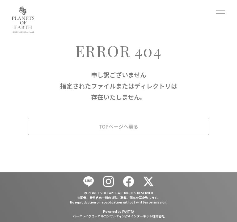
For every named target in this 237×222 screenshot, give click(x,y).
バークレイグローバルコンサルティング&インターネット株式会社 (118, 216)
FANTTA (128, 211)
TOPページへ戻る (118, 126)
